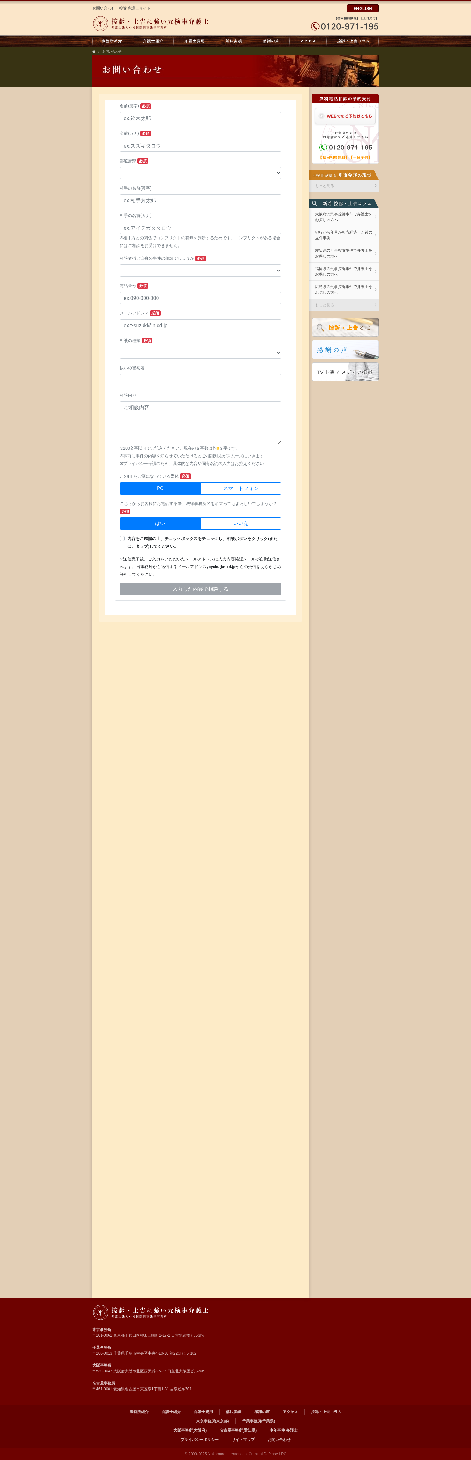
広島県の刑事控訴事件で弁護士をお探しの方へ (343, 290)
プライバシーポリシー (199, 1439)
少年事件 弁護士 (283, 1430)
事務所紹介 (112, 41)
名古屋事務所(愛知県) (238, 1430)
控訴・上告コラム (353, 41)
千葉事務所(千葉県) (258, 1421)
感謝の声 (271, 41)
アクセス (308, 41)
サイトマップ (243, 1439)
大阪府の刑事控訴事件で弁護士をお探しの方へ (343, 217)
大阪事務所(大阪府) (190, 1430)
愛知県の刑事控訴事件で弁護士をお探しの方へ (343, 253)
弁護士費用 (194, 41)
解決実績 (233, 41)
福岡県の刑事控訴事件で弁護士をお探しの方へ (343, 271)
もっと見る (324, 186)
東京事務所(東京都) (212, 1421)
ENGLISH (363, 8)
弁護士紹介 (153, 41)
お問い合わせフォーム (200, 357)
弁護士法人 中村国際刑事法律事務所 (152, 1312)
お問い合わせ (112, 51)
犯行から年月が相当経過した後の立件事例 (343, 235)
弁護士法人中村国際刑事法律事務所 (152, 24)
